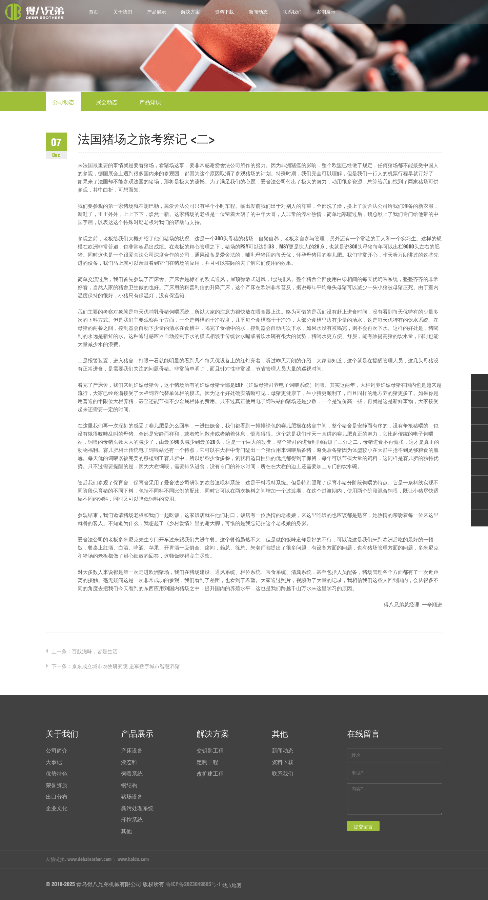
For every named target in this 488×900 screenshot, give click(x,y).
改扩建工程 (210, 773)
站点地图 (231, 885)
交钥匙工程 (210, 750)
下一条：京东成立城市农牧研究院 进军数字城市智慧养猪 (116, 666)
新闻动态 (258, 12)
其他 (126, 831)
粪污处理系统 (137, 808)
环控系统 (132, 819)
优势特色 (56, 773)
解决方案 (190, 12)
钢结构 (129, 785)
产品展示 (156, 12)
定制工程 (207, 762)
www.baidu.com (133, 859)
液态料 (129, 762)
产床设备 (132, 750)
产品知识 (150, 102)
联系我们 (292, 12)
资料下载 (224, 12)
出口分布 (56, 796)
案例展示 (326, 12)
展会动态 (107, 102)
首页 (93, 12)
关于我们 (122, 12)
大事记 (54, 762)
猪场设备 (132, 796)
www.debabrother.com (89, 859)
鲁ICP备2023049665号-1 (193, 884)
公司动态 (63, 102)
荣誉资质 (56, 785)
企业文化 (56, 808)
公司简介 (56, 750)
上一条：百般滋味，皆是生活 (85, 651)
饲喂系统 (132, 773)
